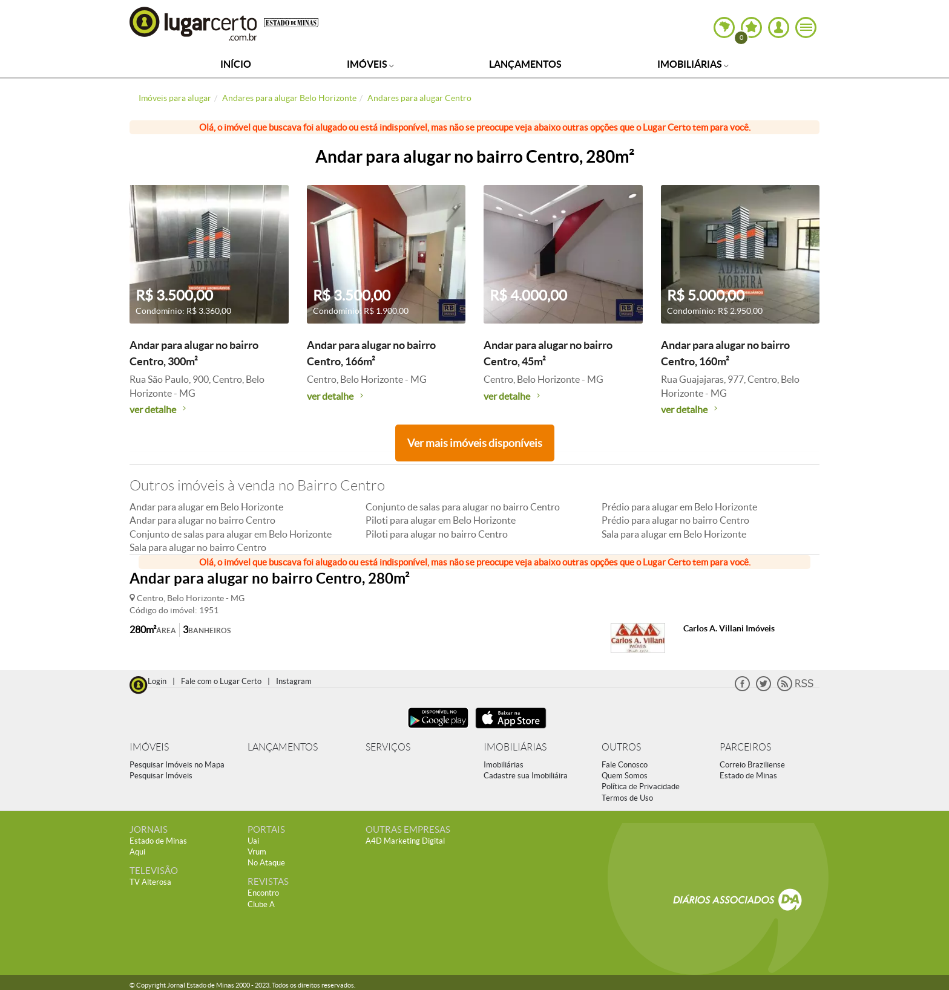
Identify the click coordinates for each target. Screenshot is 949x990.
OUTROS (621, 747)
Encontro (263, 892)
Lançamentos (525, 64)
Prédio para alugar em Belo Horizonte (679, 506)
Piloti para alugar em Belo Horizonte (441, 520)
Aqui (137, 851)
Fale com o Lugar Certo (221, 681)
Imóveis (370, 64)
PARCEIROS (745, 747)
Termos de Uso (627, 798)
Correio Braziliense (752, 764)
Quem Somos (625, 775)
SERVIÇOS (388, 747)
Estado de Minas (748, 775)
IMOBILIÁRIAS (515, 747)
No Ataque (266, 862)
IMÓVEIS (149, 747)
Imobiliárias (693, 64)
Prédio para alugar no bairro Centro (675, 520)
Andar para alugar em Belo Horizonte (206, 506)
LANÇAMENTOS (283, 747)
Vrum (257, 851)
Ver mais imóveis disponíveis (474, 443)
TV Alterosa (150, 882)
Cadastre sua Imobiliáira (526, 775)
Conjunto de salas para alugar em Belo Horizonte (231, 534)
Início (235, 64)
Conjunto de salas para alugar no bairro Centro (463, 506)
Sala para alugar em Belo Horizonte (674, 534)
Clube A (261, 904)
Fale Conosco (625, 764)
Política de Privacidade (641, 786)
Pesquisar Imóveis (161, 775)
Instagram (294, 681)
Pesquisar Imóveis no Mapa (177, 764)
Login (157, 681)
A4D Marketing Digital (405, 840)
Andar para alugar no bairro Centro (202, 520)
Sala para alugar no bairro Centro (198, 547)
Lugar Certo (194, 23)
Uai (253, 840)
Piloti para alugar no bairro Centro (437, 534)
